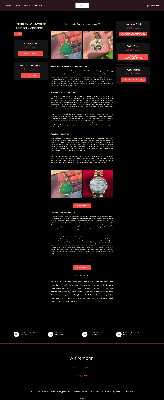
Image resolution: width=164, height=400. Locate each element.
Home (7, 5)
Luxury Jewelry (132, 57)
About (24, 5)
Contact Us (29, 75)
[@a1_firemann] (151, 6)
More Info (81, 206)
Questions (132, 79)
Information (131, 34)
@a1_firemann (31, 47)
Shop (15, 5)
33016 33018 (82, 308)
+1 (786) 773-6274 (29, 53)
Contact (34, 5)
